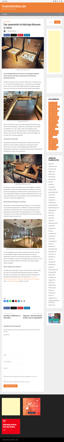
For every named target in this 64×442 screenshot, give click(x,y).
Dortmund (51, 110)
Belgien (50, 171)
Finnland (50, 200)
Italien (50, 218)
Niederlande (51, 249)
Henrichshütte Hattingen (16, 279)
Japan (50, 220)
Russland (50, 264)
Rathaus (50, 133)
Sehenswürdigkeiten (53, 139)
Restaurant (56, 133)
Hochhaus (51, 116)
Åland (49, 164)
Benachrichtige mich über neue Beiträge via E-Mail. (17, 381)
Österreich (51, 254)
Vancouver (56, 147)
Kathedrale (51, 120)
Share (7, 35)
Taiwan (50, 290)
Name (5, 355)
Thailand (50, 293)
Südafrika (50, 285)
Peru (49, 259)
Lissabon (51, 122)
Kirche (56, 120)
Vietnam (50, 305)
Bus (58, 106)
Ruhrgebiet (54, 135)
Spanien (50, 282)
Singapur (55, 141)
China (49, 184)
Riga (50, 135)
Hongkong (56, 116)
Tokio (54, 145)
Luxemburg (51, 241)
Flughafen (51, 114)
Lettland (50, 236)
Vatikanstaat (51, 298)
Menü (5, 14)
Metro (50, 124)
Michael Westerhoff (12, 31)
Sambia (50, 267)
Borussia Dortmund (53, 104)
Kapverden (51, 228)
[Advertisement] (54, 51)
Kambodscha (55, 118)
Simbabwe (51, 277)
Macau (50, 244)
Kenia (49, 231)
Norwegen (51, 131)
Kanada (50, 226)
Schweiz (50, 275)
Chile (49, 182)
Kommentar (7, 334)
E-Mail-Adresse (8, 361)
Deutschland (7, 21)
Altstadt (50, 102)
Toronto (50, 147)
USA (49, 295)
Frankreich (51, 202)
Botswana (51, 177)
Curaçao (50, 187)
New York (56, 127)
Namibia (50, 246)
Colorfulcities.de (14, 6)
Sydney (50, 145)
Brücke (55, 106)
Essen (56, 112)
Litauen (50, 238)
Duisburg (56, 110)
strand (56, 143)
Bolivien (50, 174)
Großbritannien (52, 207)
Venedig (50, 149)
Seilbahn (50, 141)
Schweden (51, 272)
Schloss (50, 137)
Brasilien (50, 106)
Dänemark (51, 189)
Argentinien (51, 166)
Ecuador (50, 195)
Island (50, 118)
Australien (51, 169)
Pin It (20, 35)
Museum (54, 124)
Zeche (55, 149)
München (51, 127)
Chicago (54, 108)
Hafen (55, 114)
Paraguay (50, 257)
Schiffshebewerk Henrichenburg (31, 279)
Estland (50, 197)
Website (6, 368)
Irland (49, 213)
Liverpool (56, 122)
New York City (51, 129)
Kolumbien (51, 233)
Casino (50, 108)
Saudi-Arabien (52, 269)
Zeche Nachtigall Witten (12, 281)
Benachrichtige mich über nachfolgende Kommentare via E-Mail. (20, 376)
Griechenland (51, 205)
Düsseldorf (51, 112)
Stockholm (51, 143)
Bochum (55, 102)
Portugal (56, 131)
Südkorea (50, 287)
